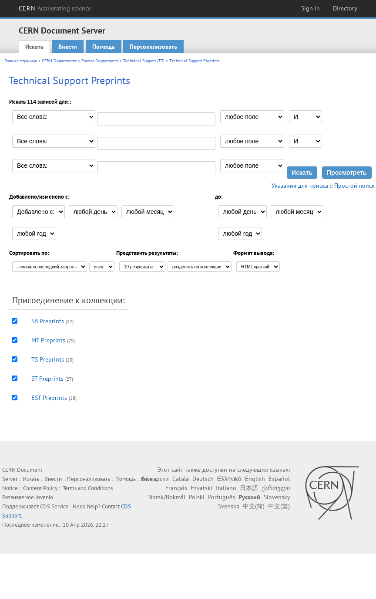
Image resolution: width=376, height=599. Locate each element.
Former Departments (99, 61)
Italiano (226, 488)
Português (221, 497)
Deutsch (203, 479)
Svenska (228, 506)
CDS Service (54, 506)
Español (279, 479)
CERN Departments (59, 61)
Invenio (44, 497)
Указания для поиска (300, 186)
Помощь (103, 47)
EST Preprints (49, 398)
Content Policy (40, 488)
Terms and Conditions (88, 488)
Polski (197, 497)
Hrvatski (201, 488)
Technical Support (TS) (143, 61)
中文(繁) (279, 506)
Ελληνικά (229, 479)
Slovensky (277, 497)
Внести (67, 47)
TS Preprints (47, 359)
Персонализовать (153, 47)
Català (180, 479)
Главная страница (20, 61)
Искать (34, 47)
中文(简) (254, 506)
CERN (55, 8)
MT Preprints (48, 340)
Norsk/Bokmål (166, 497)
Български (155, 479)
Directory (345, 8)
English (255, 479)
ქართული (276, 488)
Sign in (310, 8)
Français (176, 488)
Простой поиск (354, 186)
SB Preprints (47, 321)
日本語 (249, 488)
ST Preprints (47, 378)
